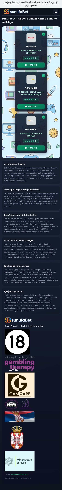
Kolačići (24, 326)
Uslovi (7, 326)
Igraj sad (31, 65)
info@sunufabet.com (19, 474)
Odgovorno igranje (35, 326)
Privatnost (15, 326)
